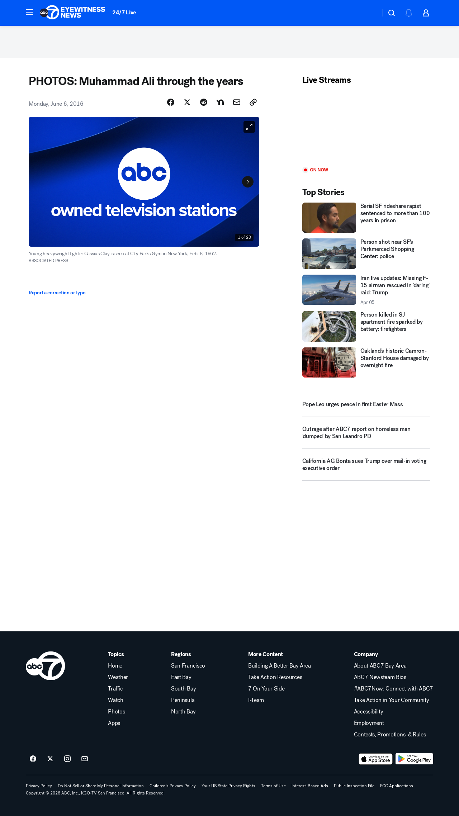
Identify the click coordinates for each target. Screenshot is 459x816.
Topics (116, 654)
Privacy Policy (39, 786)
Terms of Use (273, 786)
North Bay (183, 712)
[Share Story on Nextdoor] (220, 102)
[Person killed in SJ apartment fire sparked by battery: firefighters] (366, 326)
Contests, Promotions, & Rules (390, 734)
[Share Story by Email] (237, 102)
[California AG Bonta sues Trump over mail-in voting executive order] (366, 467)
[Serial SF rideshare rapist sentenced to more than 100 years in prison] (366, 218)
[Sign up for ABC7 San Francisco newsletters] (84, 759)
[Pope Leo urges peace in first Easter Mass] (366, 404)
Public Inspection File (354, 786)
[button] (29, 12)
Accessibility (368, 712)
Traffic (115, 689)
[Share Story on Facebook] (171, 102)
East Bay (181, 677)
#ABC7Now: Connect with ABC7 (393, 689)
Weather (118, 677)
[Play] (366, 126)
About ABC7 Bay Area (380, 666)
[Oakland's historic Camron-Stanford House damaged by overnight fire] (366, 362)
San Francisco (188, 666)
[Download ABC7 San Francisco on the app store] (376, 759)
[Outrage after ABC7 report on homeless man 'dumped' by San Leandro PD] (366, 436)
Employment (369, 723)
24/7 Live (124, 12)
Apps (114, 723)
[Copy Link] (253, 102)
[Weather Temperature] (369, 13)
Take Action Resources (275, 677)
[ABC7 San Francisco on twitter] (50, 759)
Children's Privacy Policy (173, 786)
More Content (265, 654)
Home (115, 666)
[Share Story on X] (187, 102)
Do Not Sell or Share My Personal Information (101, 786)
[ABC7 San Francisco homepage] (72, 13)
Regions (181, 654)
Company (366, 654)
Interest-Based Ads (310, 786)
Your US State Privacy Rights (228, 786)
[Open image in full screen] (249, 127)
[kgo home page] (45, 665)
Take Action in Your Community (391, 700)
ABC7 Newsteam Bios (380, 677)
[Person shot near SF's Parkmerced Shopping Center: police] (366, 253)
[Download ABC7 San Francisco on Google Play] (414, 759)
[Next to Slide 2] (248, 182)
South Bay (183, 689)
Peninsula (182, 700)
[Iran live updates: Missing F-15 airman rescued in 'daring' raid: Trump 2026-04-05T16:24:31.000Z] (366, 290)
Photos (116, 712)
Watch (115, 700)
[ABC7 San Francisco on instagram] (67, 759)
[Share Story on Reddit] (204, 102)
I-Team (256, 700)
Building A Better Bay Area (279, 666)
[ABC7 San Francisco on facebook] (33, 759)
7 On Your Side (266, 689)
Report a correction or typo (57, 292)
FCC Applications (396, 786)
